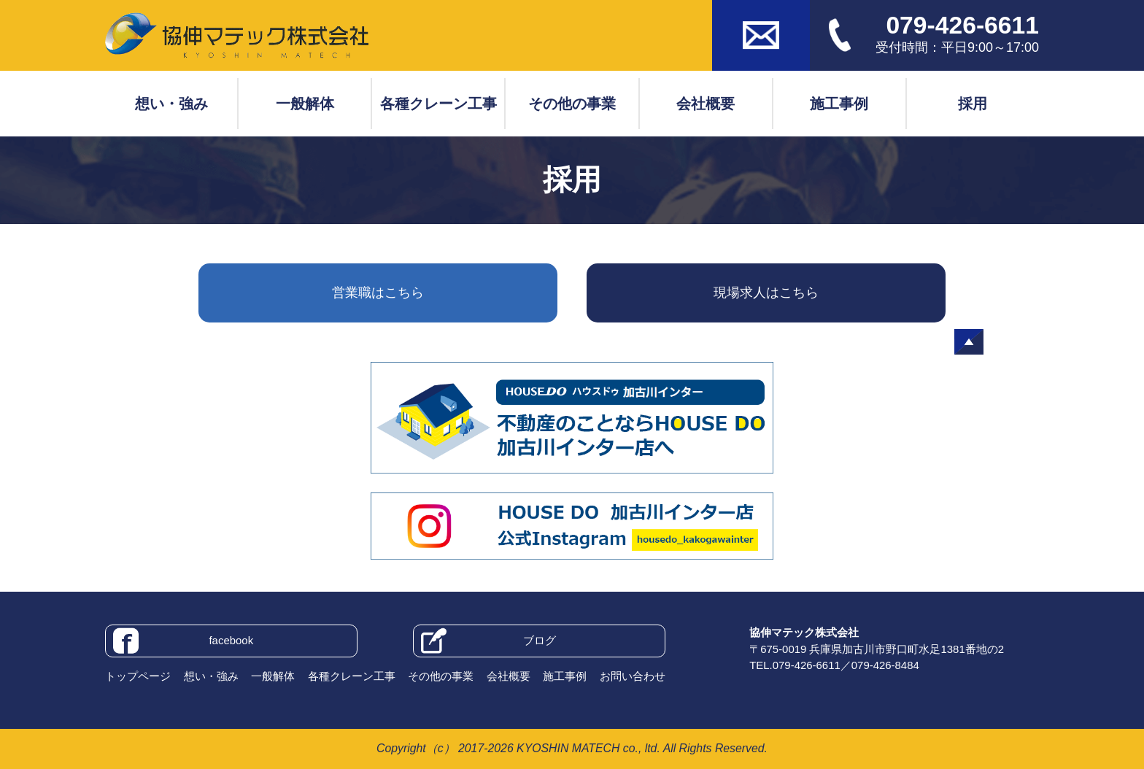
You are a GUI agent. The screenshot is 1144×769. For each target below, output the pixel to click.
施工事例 (839, 104)
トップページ (138, 676)
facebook (183, 641)
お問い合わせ (632, 676)
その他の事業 (572, 104)
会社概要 (705, 104)
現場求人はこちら (766, 292)
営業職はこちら (378, 292)
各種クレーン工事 (438, 104)
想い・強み (171, 104)
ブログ (488, 641)
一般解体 (305, 104)
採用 (972, 104)
